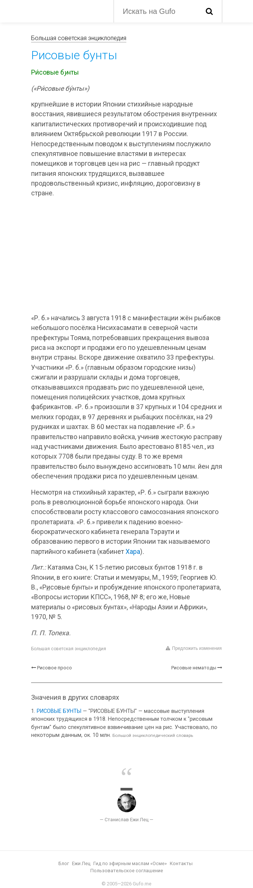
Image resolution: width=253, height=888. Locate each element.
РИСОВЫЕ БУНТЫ (59, 711)
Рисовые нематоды (193, 667)
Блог (63, 863)
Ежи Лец (81, 863)
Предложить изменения (194, 648)
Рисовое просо (54, 667)
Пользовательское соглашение (126, 870)
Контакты (181, 863)
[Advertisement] (126, 256)
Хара (133, 551)
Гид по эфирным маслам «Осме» (130, 863)
